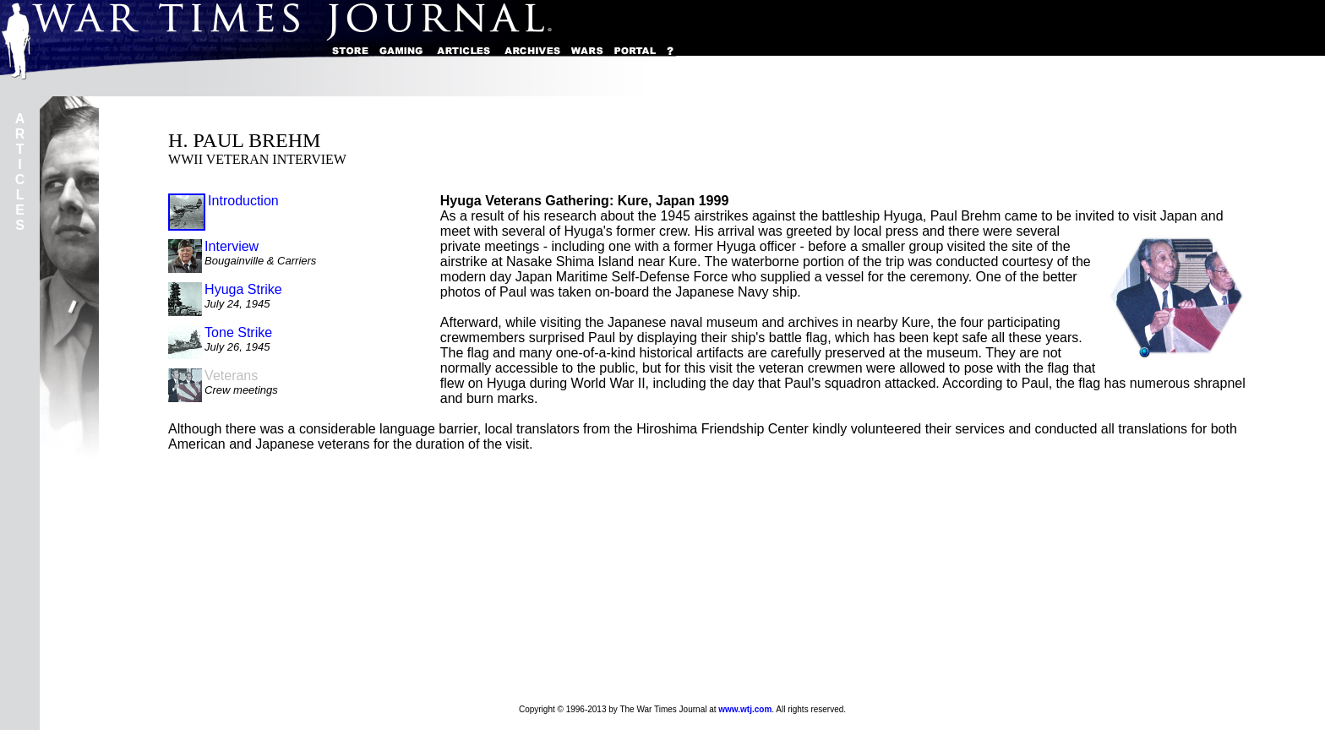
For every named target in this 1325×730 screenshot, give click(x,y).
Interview (231, 246)
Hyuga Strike (243, 289)
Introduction (243, 200)
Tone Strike (238, 332)
